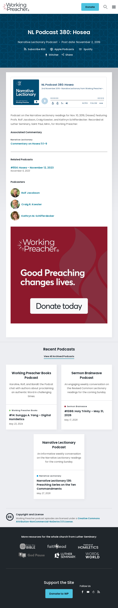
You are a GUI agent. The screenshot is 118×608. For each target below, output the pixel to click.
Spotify (85, 49)
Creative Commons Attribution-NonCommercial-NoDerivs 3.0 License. (58, 520)
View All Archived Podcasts (59, 356)
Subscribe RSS (34, 49)
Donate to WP (59, 594)
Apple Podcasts (62, 49)
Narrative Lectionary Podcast (37, 42)
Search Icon (105, 7)
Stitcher (52, 55)
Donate (90, 7)
